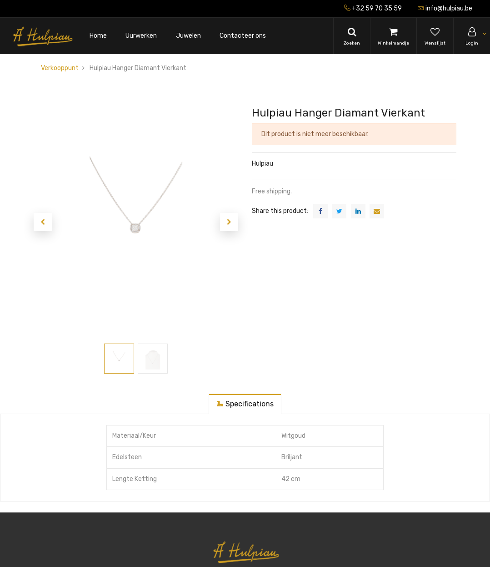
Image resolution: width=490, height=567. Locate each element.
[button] (43, 222)
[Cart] (393, 36)
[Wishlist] (435, 36)
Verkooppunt (60, 68)
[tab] (245, 404)
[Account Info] (472, 36)
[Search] (352, 36)
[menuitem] (98, 36)
